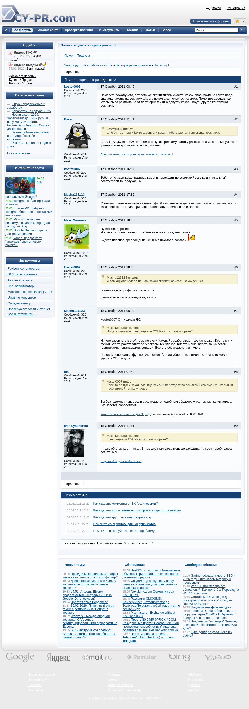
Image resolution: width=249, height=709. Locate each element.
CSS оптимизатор (21, 286)
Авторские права (120, 685)
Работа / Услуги (20, 83)
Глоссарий (196, 680)
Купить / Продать (21, 80)
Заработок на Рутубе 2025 (31, 111)
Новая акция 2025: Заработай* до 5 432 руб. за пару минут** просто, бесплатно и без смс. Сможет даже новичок (29, 122)
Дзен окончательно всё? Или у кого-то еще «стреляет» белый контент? (89, 584)
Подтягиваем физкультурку (211, 607)
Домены (194, 685)
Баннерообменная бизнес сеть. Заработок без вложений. (28, 136)
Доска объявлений (22, 76)
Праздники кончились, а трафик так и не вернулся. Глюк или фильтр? (90, 575)
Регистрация (236, 8)
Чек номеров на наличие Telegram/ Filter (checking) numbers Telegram (148, 637)
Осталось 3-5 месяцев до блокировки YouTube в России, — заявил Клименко (207, 600)
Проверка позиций (41, 674)
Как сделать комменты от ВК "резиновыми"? (126, 503)
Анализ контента (20, 280)
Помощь (114, 680)
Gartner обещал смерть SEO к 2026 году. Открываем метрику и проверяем (209, 579)
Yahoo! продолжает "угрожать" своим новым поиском (23, 241)
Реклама (114, 674)
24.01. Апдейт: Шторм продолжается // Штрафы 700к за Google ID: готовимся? (87, 595)
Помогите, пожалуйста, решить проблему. (124, 531)
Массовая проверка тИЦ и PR (30, 292)
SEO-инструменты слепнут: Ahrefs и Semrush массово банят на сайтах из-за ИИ (89, 633)
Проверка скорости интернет (29, 309)
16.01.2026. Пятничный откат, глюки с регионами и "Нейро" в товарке (88, 609)
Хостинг (194, 690)
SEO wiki (194, 674)
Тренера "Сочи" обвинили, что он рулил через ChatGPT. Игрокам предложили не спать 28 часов (209, 614)
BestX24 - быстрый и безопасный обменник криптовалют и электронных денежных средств (151, 574)
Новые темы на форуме (211, 21)
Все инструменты (20, 314)
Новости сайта (38, 680)
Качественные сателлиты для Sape (124, 414)
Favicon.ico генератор (23, 268)
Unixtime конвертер (22, 297)
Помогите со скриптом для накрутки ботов (124, 524)
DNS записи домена (22, 274)
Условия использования (125, 690)
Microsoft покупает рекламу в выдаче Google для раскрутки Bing (27, 223)
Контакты (35, 685)
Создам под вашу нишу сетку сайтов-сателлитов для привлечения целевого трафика (150, 584)
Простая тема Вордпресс (89, 602)
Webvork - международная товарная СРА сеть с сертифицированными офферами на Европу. (90, 621)
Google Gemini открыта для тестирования (26, 232)
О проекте (35, 690)
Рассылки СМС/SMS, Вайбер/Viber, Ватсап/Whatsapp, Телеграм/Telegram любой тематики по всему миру (151, 604)
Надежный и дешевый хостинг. (121, 461)
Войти (216, 8)
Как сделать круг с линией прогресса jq (122, 517)
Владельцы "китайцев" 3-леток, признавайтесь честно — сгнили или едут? (210, 625)
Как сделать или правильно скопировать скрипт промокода (137, 510)
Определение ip (19, 303)
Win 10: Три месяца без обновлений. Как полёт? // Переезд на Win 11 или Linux (211, 589)
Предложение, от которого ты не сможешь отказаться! (137, 154)
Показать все (16, 153)
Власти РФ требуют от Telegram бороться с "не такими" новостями (29, 212)
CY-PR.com (136, 698)
